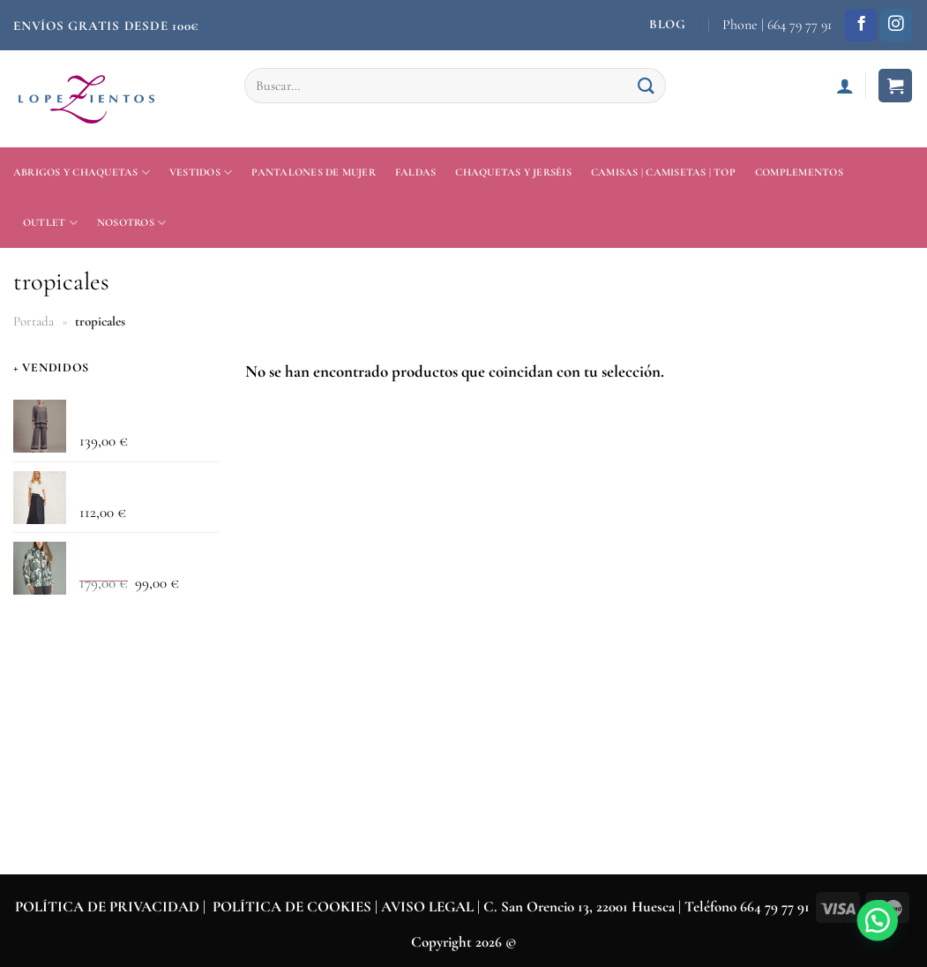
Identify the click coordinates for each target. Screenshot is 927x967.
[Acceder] (845, 85)
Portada (33, 321)
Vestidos (200, 172)
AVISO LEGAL (429, 906)
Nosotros (131, 222)
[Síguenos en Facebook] (861, 25)
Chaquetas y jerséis (513, 172)
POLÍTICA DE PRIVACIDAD (107, 906)
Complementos (799, 172)
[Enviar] (646, 85)
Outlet (50, 222)
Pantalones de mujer (313, 172)
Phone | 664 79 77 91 (777, 25)
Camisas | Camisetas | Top (663, 172)
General (34, 637)
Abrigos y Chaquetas (81, 172)
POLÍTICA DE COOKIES (292, 906)
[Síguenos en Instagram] (896, 25)
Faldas (415, 172)
